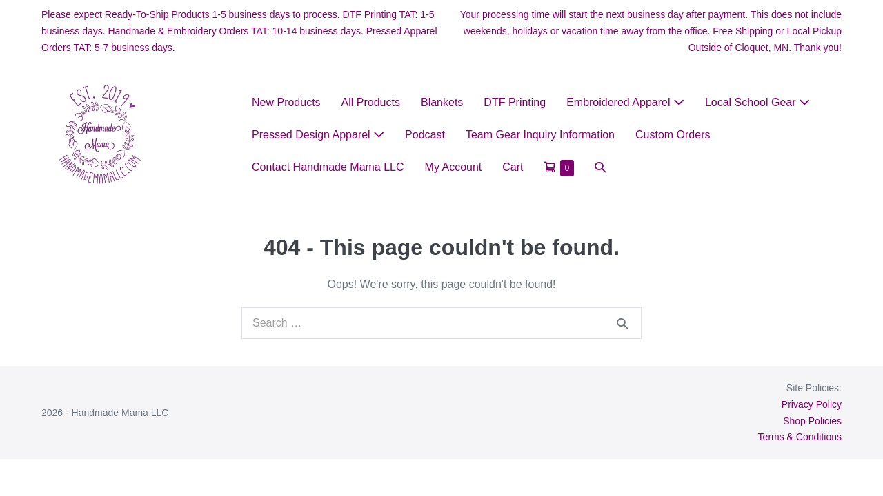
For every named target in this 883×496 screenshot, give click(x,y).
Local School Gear (757, 102)
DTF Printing (515, 102)
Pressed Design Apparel (318, 135)
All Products (370, 102)
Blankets (442, 102)
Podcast (425, 135)
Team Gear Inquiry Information (540, 135)
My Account (453, 167)
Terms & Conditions (800, 436)
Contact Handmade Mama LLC (328, 167)
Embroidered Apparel (625, 102)
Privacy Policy (812, 404)
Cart (512, 167)
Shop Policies (812, 420)
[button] (600, 167)
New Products (286, 102)
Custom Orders (672, 135)
